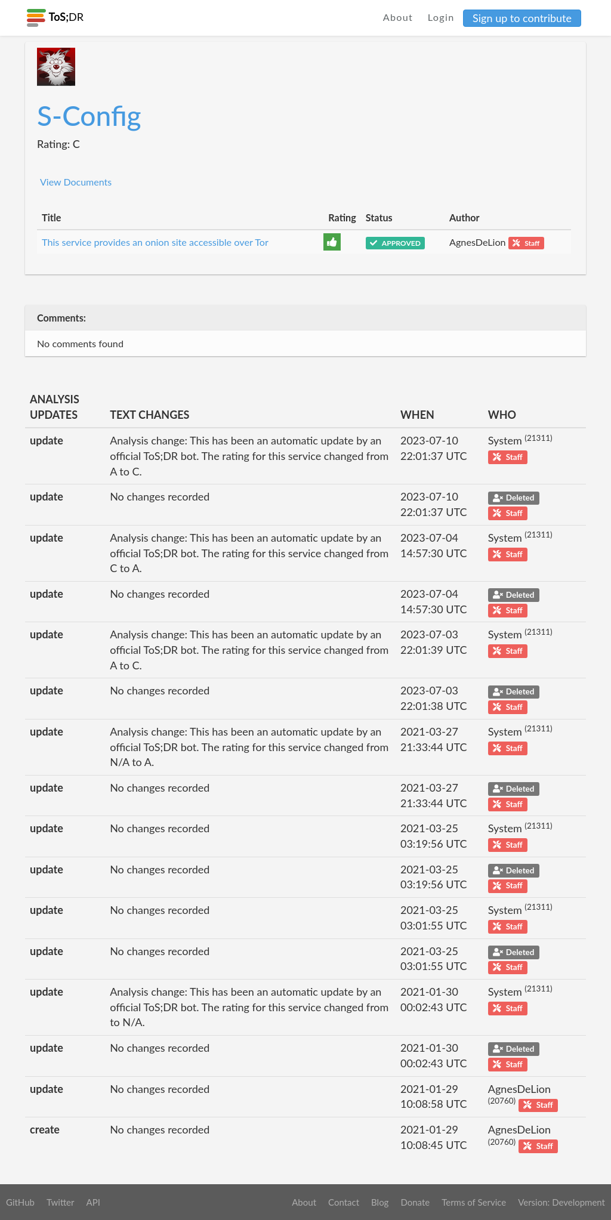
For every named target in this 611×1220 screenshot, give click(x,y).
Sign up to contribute (522, 17)
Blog (379, 1202)
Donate (415, 1202)
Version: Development (561, 1202)
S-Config (89, 115)
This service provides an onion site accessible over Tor (155, 242)
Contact (343, 1202)
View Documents (76, 181)
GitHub (20, 1202)
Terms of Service (474, 1202)
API (93, 1202)
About (398, 17)
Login (441, 17)
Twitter (61, 1202)
